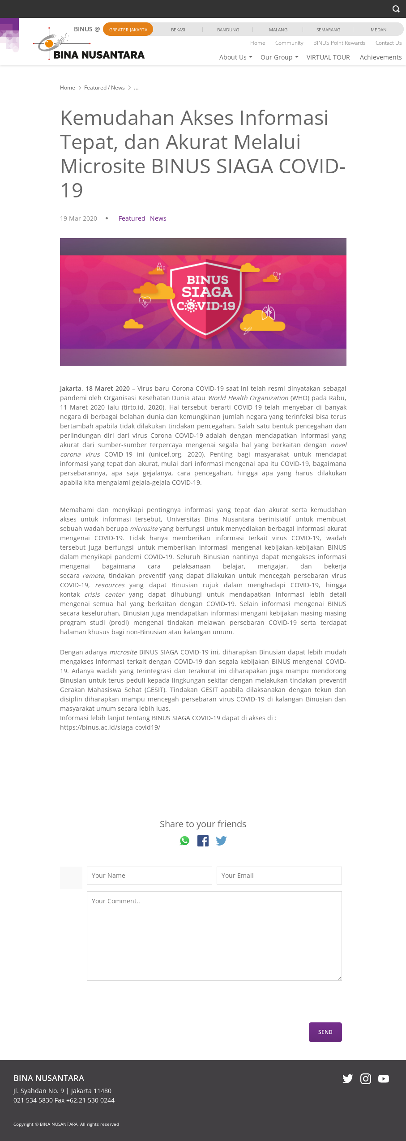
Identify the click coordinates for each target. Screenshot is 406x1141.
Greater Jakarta (128, 29)
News (118, 87)
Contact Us (389, 43)
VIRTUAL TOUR (328, 57)
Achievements (381, 57)
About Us (233, 57)
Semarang (328, 29)
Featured (95, 87)
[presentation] (155, 1004)
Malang (278, 29)
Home (257, 43)
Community (289, 43)
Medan (379, 29)
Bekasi (178, 29)
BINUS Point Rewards (339, 43)
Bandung (228, 29)
